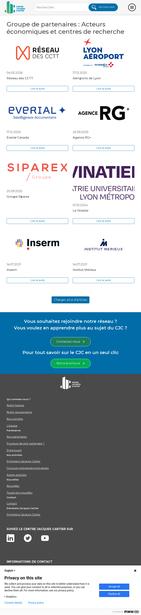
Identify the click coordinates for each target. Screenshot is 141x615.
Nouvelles (13, 486)
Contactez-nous (70, 341)
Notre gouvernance (19, 412)
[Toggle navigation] (132, 7)
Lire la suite (37, 88)
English (10, 570)
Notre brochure (71, 363)
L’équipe (12, 425)
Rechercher (103, 7)
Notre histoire (15, 405)
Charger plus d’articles (70, 300)
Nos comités (15, 419)
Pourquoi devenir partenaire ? (26, 443)
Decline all (114, 593)
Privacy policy (36, 602)
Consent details (13, 602)
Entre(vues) (14, 450)
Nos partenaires (17, 436)
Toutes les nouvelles (19, 492)
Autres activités (16, 475)
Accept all (114, 586)
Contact (12, 503)
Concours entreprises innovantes (28, 468)
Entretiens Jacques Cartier (23, 461)
